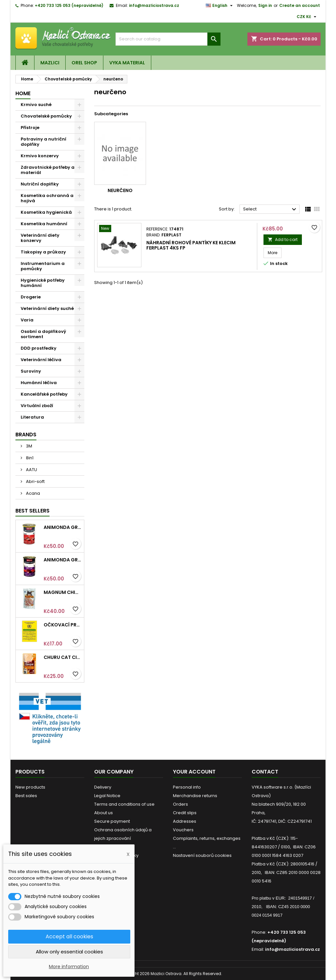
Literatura (32, 417)
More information (69, 966)
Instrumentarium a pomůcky (43, 266)
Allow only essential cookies (69, 951)
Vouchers (183, 830)
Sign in (265, 5)
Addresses (184, 821)
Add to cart (283, 239)
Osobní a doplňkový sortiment (43, 334)
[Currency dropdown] (307, 16)
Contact (265, 771)
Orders (180, 804)
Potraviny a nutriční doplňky (43, 141)
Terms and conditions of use (124, 804)
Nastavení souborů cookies (202, 855)
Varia (27, 320)
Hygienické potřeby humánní (43, 283)
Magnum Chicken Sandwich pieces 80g (62, 592)
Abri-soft (35, 481)
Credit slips (185, 813)
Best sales (26, 796)
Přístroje (30, 127)
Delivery (102, 787)
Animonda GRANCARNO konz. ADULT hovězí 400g (62, 527)
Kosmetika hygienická (46, 212)
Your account (194, 771)
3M (28, 446)
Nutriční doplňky (40, 184)
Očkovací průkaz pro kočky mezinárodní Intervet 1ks (62, 624)
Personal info (187, 787)
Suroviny (31, 371)
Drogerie (31, 297)
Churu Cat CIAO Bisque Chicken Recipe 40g (62, 657)
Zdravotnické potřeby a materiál (47, 170)
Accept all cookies (69, 936)
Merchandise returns (195, 796)
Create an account (299, 5)
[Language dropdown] (220, 5)
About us (103, 813)
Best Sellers (32, 510)
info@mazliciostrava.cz (154, 5)
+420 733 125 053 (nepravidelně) (69, 5)
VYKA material (127, 62)
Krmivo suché (36, 104)
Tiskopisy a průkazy (43, 252)
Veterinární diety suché (47, 308)
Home (23, 93)
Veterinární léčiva (41, 360)
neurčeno (120, 190)
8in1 (29, 458)
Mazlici (49, 62)
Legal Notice (107, 796)
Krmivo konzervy (40, 156)
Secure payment (112, 821)
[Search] (168, 39)
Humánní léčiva (39, 383)
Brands (25, 434)
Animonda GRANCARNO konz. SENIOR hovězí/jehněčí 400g (62, 559)
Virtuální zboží (37, 406)
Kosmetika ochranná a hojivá (47, 198)
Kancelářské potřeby (44, 394)
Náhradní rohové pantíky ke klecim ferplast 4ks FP (191, 245)
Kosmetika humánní (44, 224)
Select (270, 209)
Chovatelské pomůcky (46, 116)
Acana (32, 493)
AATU (31, 470)
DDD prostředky (38, 348)
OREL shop (84, 62)
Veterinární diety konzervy (40, 238)
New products (30, 787)
